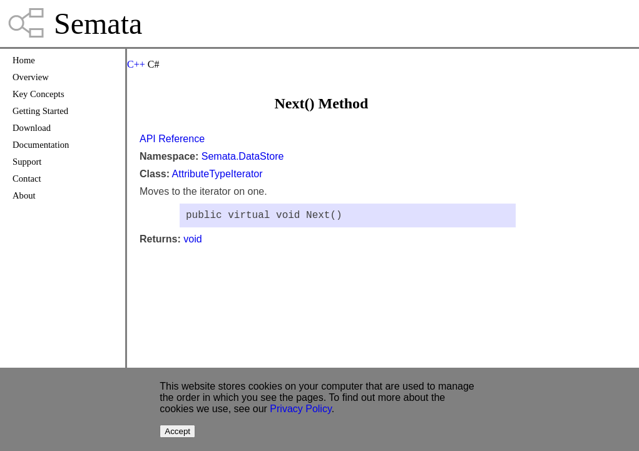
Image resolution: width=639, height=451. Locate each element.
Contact (27, 179)
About (24, 195)
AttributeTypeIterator (217, 173)
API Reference (172, 138)
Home (24, 60)
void (192, 241)
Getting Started (40, 111)
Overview (31, 77)
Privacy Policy (300, 408)
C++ (136, 64)
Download (32, 128)
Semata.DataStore (243, 156)
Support (27, 162)
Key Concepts (38, 94)
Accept (177, 431)
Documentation (41, 145)
